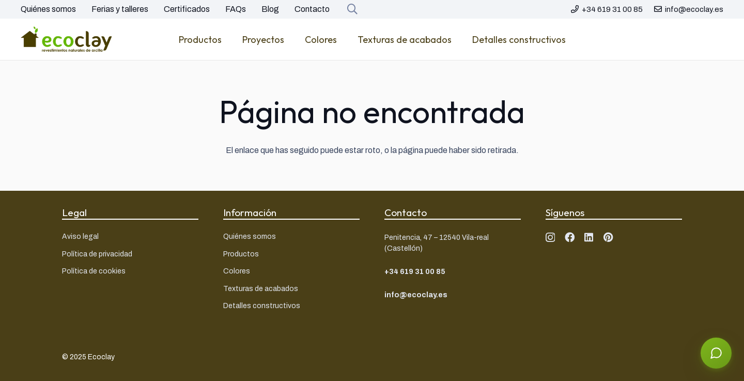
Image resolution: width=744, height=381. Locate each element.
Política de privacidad (97, 254)
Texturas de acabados (260, 289)
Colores (236, 271)
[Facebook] (570, 237)
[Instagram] (550, 237)
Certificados (187, 9)
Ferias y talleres (119, 9)
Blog (270, 9)
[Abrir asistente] (716, 353)
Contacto (312, 9)
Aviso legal (80, 236)
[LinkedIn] (588, 237)
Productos (241, 254)
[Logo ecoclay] (67, 39)
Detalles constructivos (261, 306)
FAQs (235, 9)
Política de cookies (94, 271)
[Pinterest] (608, 237)
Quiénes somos (48, 9)
